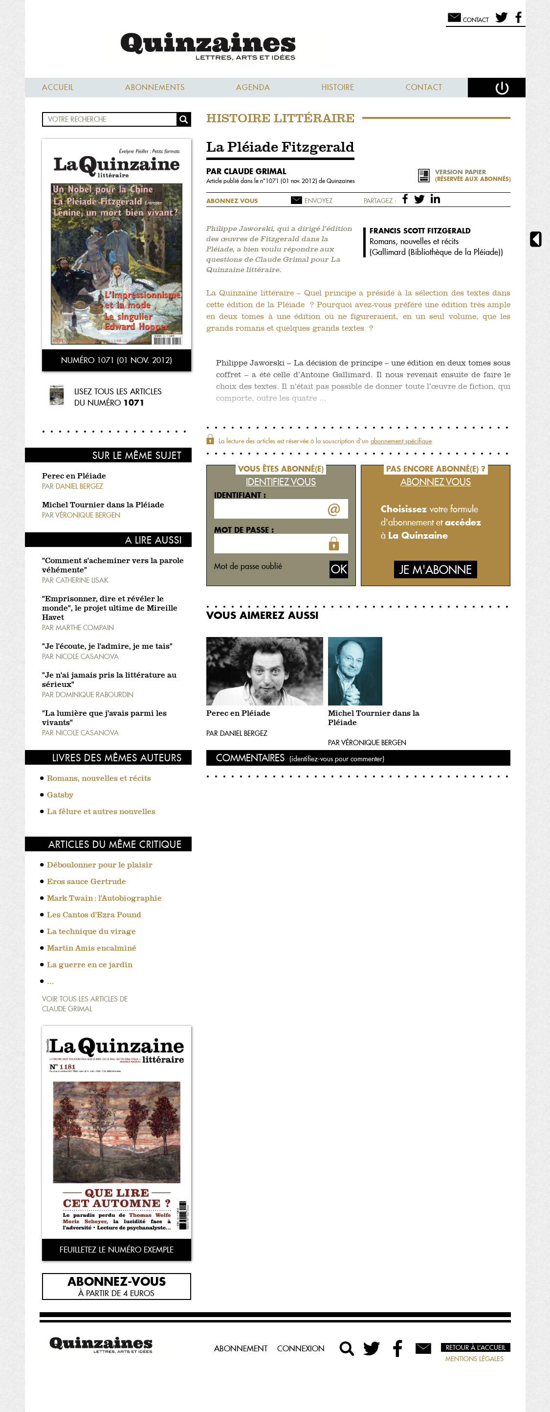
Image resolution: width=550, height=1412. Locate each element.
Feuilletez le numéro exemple (117, 1249)
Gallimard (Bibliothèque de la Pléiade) (436, 252)
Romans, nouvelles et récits (99, 779)
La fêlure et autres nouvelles (101, 812)
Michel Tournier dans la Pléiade (103, 505)
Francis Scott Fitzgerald (420, 230)
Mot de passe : (244, 530)
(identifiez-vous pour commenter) (336, 758)
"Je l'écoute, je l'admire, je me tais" (107, 647)
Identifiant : (240, 495)
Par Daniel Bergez (236, 733)
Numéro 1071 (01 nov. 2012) (116, 360)
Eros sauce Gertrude (86, 882)
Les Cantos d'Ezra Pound (94, 915)
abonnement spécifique (401, 441)
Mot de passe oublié (248, 566)
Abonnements (155, 87)
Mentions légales (474, 1359)
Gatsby (60, 795)
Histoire (338, 87)
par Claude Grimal (246, 171)
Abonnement (240, 1348)
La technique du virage (91, 932)
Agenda (253, 87)
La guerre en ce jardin (89, 965)
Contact (424, 87)
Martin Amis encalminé (91, 949)
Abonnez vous (232, 201)
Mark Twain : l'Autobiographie (104, 899)
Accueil (58, 87)
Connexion (301, 1348)
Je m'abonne (435, 570)
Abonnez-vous (116, 1281)
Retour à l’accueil (476, 1347)
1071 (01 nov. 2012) (292, 180)
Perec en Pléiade (74, 476)
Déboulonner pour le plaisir (100, 865)
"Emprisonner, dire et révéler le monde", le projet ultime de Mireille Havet (109, 608)
